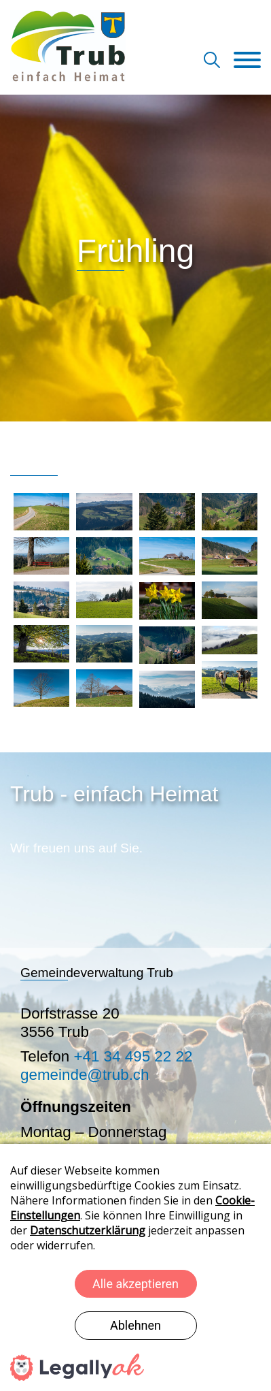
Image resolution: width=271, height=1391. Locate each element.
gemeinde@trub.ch (84, 1074)
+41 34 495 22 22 (132, 1056)
